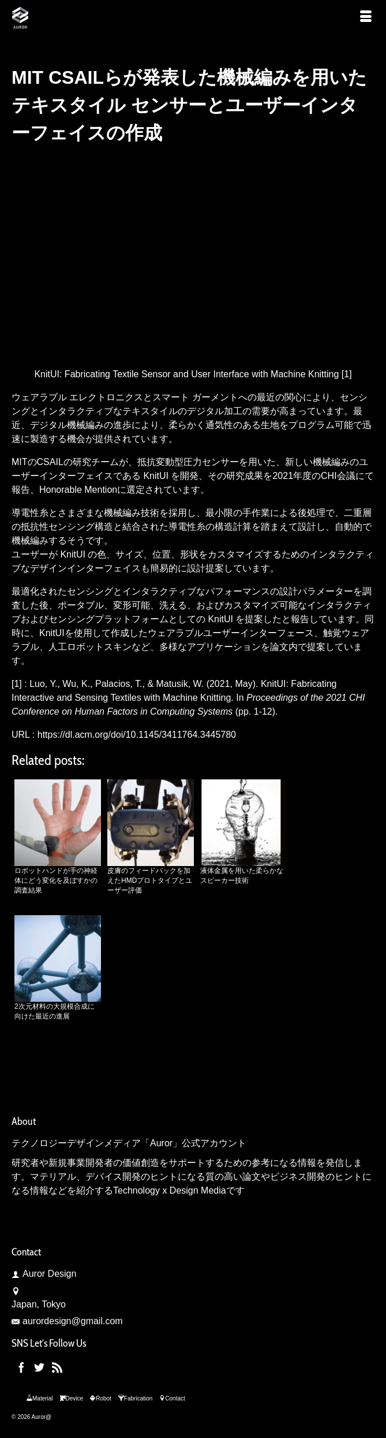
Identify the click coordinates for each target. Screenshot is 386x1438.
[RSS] (57, 1367)
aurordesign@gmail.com (67, 1321)
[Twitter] (39, 1367)
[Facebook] (21, 1367)
